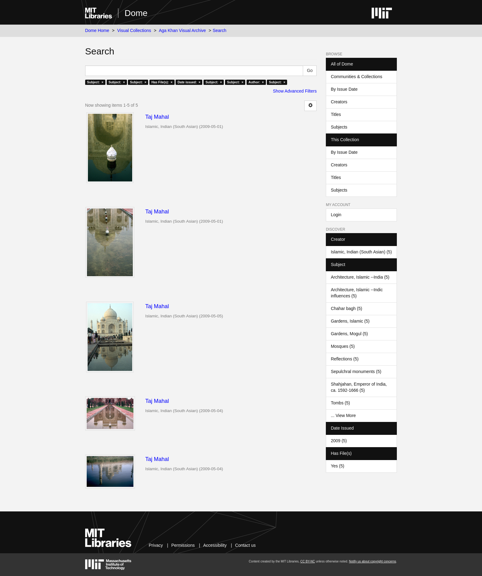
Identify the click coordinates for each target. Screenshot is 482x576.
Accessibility (215, 545)
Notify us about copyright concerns (372, 561)
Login (336, 214)
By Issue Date (344, 89)
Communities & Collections (356, 76)
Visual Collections (134, 30)
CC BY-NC (307, 561)
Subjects (339, 127)
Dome (136, 13)
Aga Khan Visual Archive (182, 30)
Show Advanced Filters (295, 91)
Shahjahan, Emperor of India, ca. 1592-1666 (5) (359, 387)
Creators (339, 101)
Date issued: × (189, 82)
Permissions (183, 545)
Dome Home (97, 30)
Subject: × (95, 82)
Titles (336, 114)
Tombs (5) (340, 402)
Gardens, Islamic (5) (350, 321)
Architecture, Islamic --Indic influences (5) (357, 292)
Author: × (256, 82)
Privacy (156, 545)
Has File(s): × (162, 82)
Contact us (245, 545)
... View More (343, 415)
